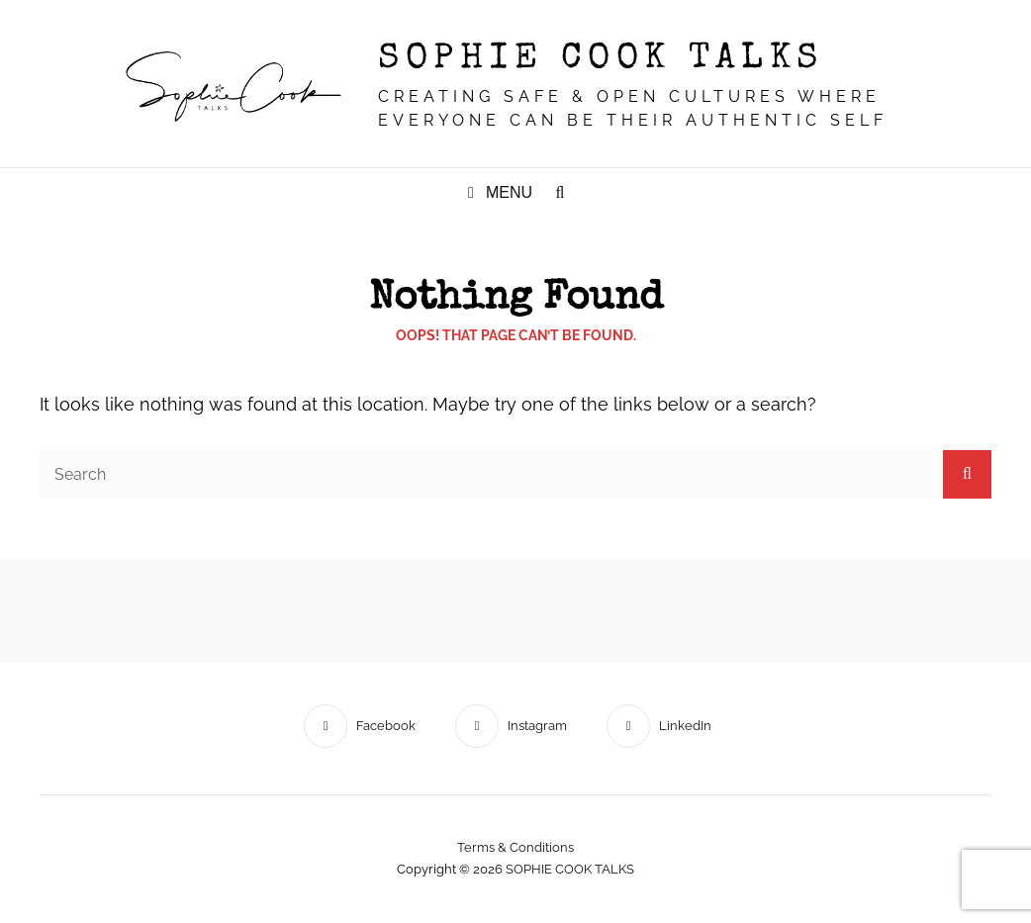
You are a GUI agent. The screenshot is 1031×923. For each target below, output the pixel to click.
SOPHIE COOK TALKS (601, 60)
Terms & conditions (515, 847)
